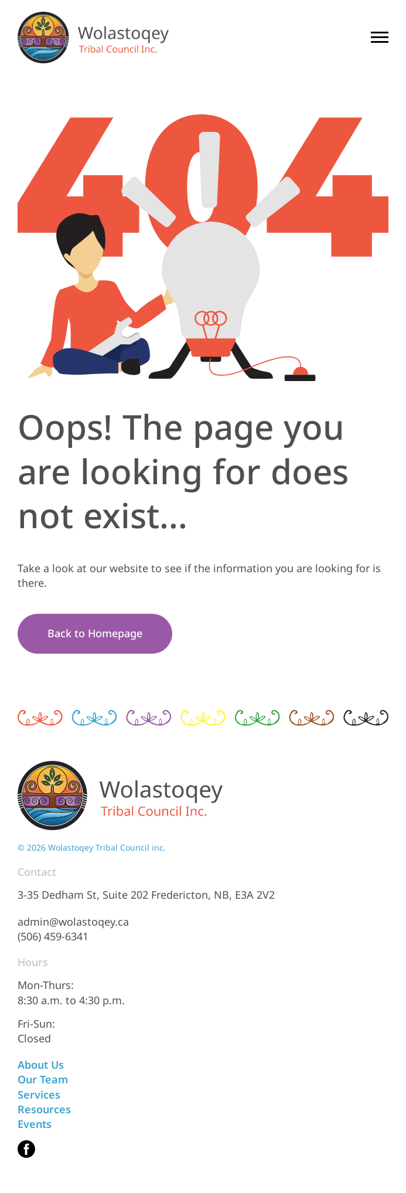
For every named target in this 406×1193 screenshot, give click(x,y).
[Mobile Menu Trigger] (379, 37)
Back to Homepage (94, 633)
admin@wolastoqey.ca (73, 922)
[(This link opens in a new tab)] (26, 1149)
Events (35, 1124)
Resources (44, 1109)
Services (39, 1094)
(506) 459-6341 (53, 936)
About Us (41, 1065)
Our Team (43, 1079)
